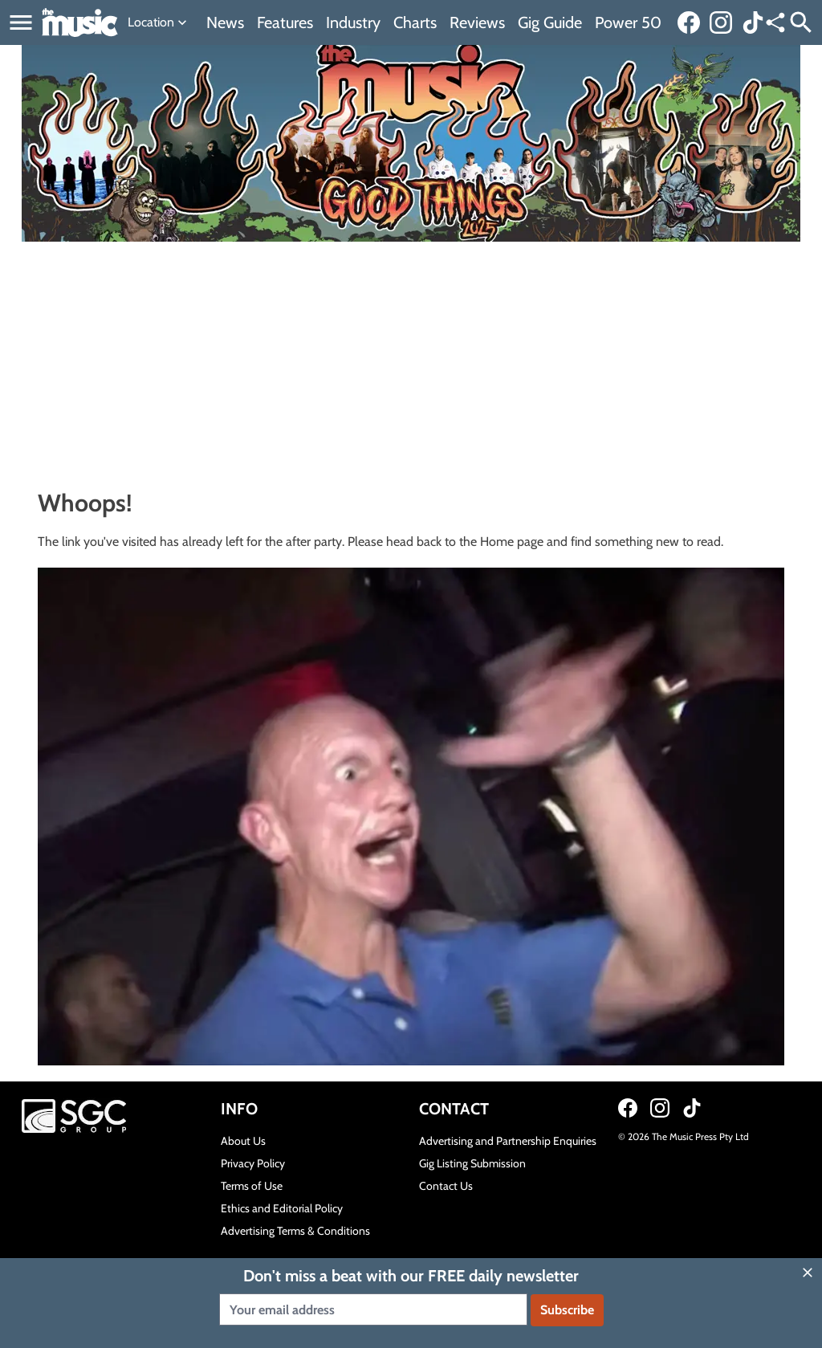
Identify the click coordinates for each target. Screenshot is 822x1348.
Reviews (477, 22)
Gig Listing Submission (472, 1163)
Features (285, 22)
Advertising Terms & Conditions (295, 1231)
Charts (415, 22)
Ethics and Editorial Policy (282, 1208)
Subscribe (567, 1309)
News (225, 22)
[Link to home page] (80, 22)
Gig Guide (550, 22)
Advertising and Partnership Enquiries (507, 1141)
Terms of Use (252, 1186)
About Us (243, 1141)
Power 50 (628, 22)
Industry (353, 22)
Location (159, 22)
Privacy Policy (253, 1163)
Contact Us (446, 1186)
